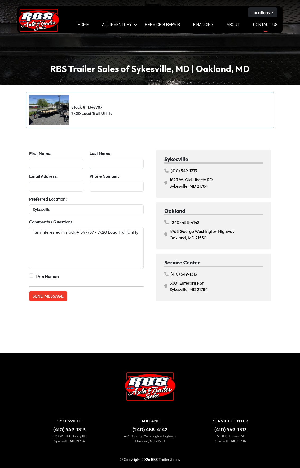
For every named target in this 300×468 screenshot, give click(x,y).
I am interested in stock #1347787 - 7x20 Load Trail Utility (86, 248)
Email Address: (43, 176)
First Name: (40, 153)
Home (83, 24)
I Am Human (47, 276)
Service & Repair (162, 24)
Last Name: (101, 153)
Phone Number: (104, 176)
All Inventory (117, 24)
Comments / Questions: (51, 221)
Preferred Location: (48, 199)
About (233, 24)
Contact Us (265, 24)
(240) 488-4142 (182, 222)
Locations (261, 12)
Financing (203, 24)
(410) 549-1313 (180, 170)
